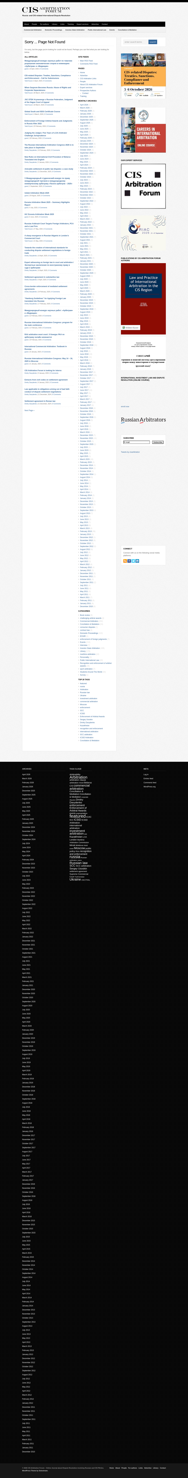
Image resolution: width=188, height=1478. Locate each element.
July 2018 (84, 351)
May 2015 (84, 453)
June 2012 (84, 555)
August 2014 (85, 477)
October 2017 (85, 378)
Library (54, 24)
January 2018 (85, 369)
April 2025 (84, 135)
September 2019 (86, 309)
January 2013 (85, 534)
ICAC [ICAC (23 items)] (88, 817)
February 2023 (86, 189)
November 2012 (86, 540)
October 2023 (85, 177)
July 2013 (84, 516)
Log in (146, 774)
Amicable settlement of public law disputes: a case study (49, 169)
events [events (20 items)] (73, 813)
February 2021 (86, 258)
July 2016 (84, 423)
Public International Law (97, 30)
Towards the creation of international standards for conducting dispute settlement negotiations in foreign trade (47, 250)
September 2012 (86, 546)
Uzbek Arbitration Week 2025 (37, 193)
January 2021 (85, 261)
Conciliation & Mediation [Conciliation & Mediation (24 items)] (76, 792)
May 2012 (84, 558)
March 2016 (85, 432)
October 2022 (85, 198)
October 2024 (85, 150)
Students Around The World (91, 672)
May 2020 (84, 285)
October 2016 (85, 414)
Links (62, 24)
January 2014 (85, 498)
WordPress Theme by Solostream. (35, 1471)
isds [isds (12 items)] (85, 834)
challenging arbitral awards (90, 618)
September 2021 (86, 237)
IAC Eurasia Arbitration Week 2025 (39, 214)
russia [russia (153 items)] (75, 857)
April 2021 (84, 252)
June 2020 (84, 282)
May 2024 (84, 162)
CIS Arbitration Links (88, 78)
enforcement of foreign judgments (93, 639)
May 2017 (84, 393)
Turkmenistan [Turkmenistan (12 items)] (79, 877)
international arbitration (89, 732)
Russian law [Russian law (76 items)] (79, 863)
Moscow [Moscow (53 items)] (79, 848)
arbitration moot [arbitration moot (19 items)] (77, 783)
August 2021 (85, 240)
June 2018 (84, 354)
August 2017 (85, 384)
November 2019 (86, 303)
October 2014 (85, 471)
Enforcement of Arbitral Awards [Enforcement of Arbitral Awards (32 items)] (78, 809)
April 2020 (84, 288)
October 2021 (85, 234)
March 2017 (85, 399)
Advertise (95, 24)
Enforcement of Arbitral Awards (92, 716)
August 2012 (85, 549)
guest (26, 69)
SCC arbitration (86, 735)
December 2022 (86, 192)
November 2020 (86, 267)
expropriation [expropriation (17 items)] (81, 813)
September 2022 (86, 201)
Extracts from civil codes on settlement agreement (46, 380)
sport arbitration (86, 669)
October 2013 (85, 507)
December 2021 (86, 228)
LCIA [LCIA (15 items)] (85, 837)
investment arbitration (88, 698)
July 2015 (84, 447)
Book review (85, 615)
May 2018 (84, 357)
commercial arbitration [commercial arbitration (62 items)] (80, 787)
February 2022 (86, 222)
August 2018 (85, 348)
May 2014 (84, 486)
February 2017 (86, 402)
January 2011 (85, 603)
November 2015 (86, 438)
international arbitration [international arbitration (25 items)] (76, 826)
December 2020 (86, 264)
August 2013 (85, 513)
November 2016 (86, 411)
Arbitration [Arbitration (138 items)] (78, 777)
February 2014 (86, 495)
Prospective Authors (88, 91)
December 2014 (86, 465)
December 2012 (86, 537)
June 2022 (84, 210)
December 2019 (86, 300)
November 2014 (86, 468)
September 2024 (86, 153)
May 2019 (84, 321)
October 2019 (85, 306)
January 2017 (85, 405)
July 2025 (84, 126)
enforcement (85, 707)
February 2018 (86, 366)
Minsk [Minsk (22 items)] (72, 845)
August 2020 (85, 276)
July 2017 (84, 387)
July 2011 (84, 585)
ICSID (82, 713)
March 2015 (85, 459)
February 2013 (86, 531)
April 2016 (84, 429)
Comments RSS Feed (89, 64)
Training (71, 24)
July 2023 (84, 180)
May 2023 (84, 186)
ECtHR (83, 636)
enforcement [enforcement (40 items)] (77, 805)
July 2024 (84, 156)
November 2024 (86, 147)
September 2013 (86, 510)
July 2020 (84, 279)
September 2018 (86, 345)
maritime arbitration (87, 654)
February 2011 (86, 600)
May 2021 (84, 249)
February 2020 (86, 294)
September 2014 (86, 474)
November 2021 (86, 231)
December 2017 (86, 372)
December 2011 (86, 573)
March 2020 (85, 291)
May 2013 (84, 522)
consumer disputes (87, 627)
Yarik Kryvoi (28, 81)
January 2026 (85, 114)
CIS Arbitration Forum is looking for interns (43, 370)
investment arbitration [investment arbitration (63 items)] (77, 832)
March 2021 (85, 255)
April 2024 (84, 165)
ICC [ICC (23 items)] (71, 820)
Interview (83, 645)
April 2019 (84, 324)
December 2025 (86, 117)
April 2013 (84, 525)
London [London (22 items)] (73, 839)
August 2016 (85, 420)
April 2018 (84, 360)
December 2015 (86, 435)
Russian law (85, 692)
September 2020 (86, 273)
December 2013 (86, 501)
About (26, 24)
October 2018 (85, 342)
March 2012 (85, 564)
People (34, 24)
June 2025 (84, 129)
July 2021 (84, 243)
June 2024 (84, 159)
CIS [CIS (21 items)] (71, 786)
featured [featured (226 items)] (78, 816)
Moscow (83, 704)
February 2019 (86, 330)
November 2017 (86, 375)
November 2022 (86, 195)
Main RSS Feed (86, 61)
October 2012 (85, 543)
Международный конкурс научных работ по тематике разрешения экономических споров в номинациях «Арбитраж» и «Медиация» (48, 63)
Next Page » (29, 410)
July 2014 (84, 480)
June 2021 (84, 246)
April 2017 (84, 396)
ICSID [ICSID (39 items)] (77, 819)
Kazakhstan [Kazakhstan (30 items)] (76, 836)
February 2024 (86, 168)
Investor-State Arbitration (75, 30)
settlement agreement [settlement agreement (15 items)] (78, 871)
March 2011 (85, 597)
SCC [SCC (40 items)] (72, 865)
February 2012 (86, 567)
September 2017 (86, 381)
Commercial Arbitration (33, 30)
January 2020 (85, 297)
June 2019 (84, 318)
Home (82, 72)
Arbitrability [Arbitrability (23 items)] (75, 774)
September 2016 (86, 417)
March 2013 (85, 528)
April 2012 (84, 561)
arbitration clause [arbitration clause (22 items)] (78, 780)
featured (83, 683)
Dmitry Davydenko (87, 723)
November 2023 (86, 174)
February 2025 (86, 138)
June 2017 (84, 390)
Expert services (82, 24)
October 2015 (85, 441)
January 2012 (85, 570)
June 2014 (84, 483)
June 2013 (84, 519)
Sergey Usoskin (86, 719)
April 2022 (84, 216)
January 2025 (85, 141)
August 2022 (85, 204)
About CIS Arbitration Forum (91, 85)
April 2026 (84, 105)
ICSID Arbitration (86, 738)
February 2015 (86, 462)
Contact (105, 24)
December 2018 (86, 336)
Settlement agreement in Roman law (40, 401)
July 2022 (84, 207)
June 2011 (84, 588)
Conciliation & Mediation (127, 30)
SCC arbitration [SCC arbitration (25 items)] (83, 865)
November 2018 (86, 339)
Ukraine (83, 695)
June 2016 (84, 426)
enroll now (125, 407)
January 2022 (85, 225)
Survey (83, 675)
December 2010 (86, 606)
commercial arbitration (89, 701)
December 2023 (86, 171)
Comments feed (150, 783)
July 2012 (84, 552)
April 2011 (84, 594)
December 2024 (86, 144)
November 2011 (86, 576)
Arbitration (84, 689)
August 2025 (85, 123)
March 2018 (85, 363)
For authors (44, 24)
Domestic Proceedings (53, 30)
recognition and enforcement (91, 729)
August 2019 (85, 312)
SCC (82, 710)
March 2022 (85, 219)
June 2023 (84, 183)
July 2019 (84, 315)
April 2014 (84, 489)
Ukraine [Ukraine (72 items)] (75, 879)
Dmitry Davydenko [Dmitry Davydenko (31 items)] (76, 801)
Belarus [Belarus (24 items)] (88, 782)
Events (112, 30)
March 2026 (85, 108)
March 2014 (85, 492)
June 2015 (84, 450)
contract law (85, 630)
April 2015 (84, 456)
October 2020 (85, 270)
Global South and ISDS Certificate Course (42, 112)
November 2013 (86, 504)
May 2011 (84, 591)
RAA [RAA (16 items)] (78, 851)
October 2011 (85, 579)
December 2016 (86, 408)
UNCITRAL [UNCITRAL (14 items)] (85, 880)
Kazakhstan (85, 726)
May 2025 (84, 132)
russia (82, 686)
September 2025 (86, 120)
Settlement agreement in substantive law (42, 277)
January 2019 (85, 333)
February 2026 (86, 111)
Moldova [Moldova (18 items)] (79, 845)
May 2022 (84, 213)
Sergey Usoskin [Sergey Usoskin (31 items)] (78, 868)
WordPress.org (150, 787)
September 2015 (86, 444)
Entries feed (148, 779)
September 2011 (86, 582)
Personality (84, 657)
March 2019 (85, 327)
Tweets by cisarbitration (130, 452)
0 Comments (44, 69)
